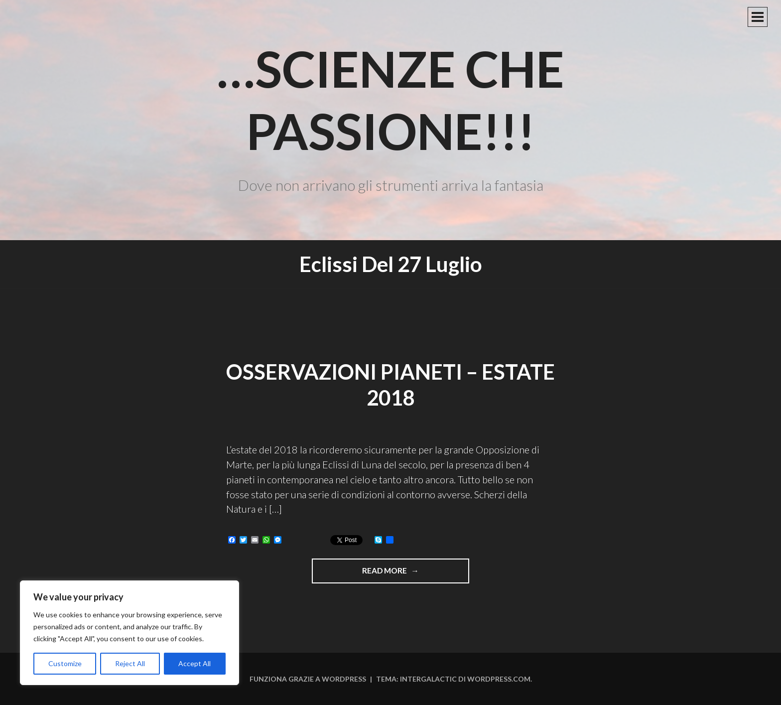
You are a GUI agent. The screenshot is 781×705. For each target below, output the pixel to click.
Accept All (194, 663)
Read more (415, 573)
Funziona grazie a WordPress (308, 679)
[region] (129, 632)
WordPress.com (498, 679)
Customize (65, 663)
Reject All (130, 663)
